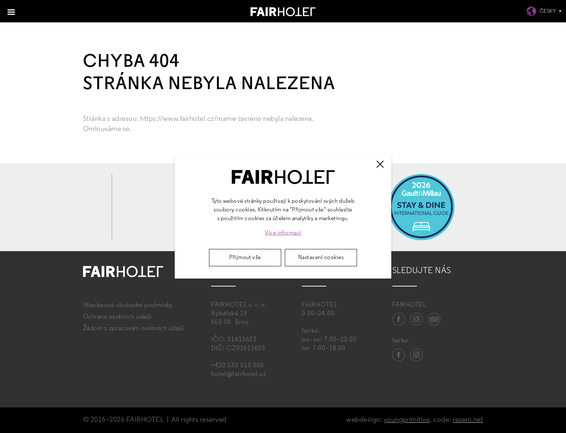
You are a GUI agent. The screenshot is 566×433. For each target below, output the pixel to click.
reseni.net (468, 420)
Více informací (283, 233)
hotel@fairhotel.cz (238, 374)
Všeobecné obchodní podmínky (128, 305)
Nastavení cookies (321, 258)
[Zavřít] (380, 164)
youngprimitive (407, 420)
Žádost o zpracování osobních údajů (133, 328)
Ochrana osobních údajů (117, 317)
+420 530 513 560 (237, 365)
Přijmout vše (245, 258)
